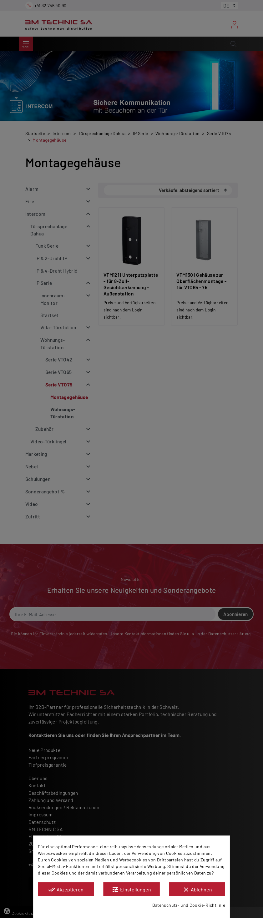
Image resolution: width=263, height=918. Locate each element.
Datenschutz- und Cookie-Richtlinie (188, 905)
